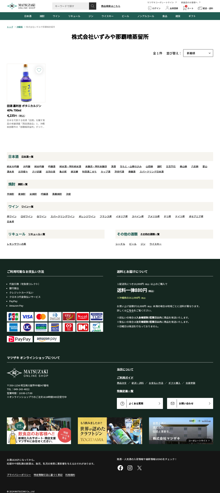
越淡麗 (74, 171)
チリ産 (167, 216)
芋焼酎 (10, 194)
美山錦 (183, 166)
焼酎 (42, 16)
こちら (130, 310)
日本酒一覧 (27, 156)
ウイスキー (108, 16)
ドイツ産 (180, 216)
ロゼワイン (27, 216)
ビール (125, 16)
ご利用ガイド (125, 377)
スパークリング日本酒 (152, 171)
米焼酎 (33, 194)
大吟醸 (26, 166)
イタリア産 (122, 216)
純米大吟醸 (13, 166)
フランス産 (106, 216)
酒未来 (10, 171)
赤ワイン (11, 216)
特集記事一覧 (125, 391)
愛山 (204, 166)
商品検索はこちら (110, 6)
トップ (10, 27)
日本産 (10, 221)
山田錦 (149, 166)
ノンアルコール (145, 16)
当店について (125, 369)
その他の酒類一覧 (150, 234)
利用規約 (70, 474)
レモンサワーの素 (16, 244)
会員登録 (190, 383)
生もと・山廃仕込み (131, 166)
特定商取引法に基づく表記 (48, 474)
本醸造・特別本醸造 (96, 166)
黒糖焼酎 (57, 194)
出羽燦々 (23, 171)
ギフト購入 (174, 383)
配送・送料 (138, 383)
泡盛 (68, 194)
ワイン (56, 16)
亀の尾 (63, 171)
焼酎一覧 (23, 184)
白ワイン (41, 216)
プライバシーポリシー (19, 474)
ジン (91, 16)
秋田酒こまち (89, 171)
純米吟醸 (39, 166)
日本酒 (27, 16)
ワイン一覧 (27, 206)
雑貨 (177, 16)
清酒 (113, 166)
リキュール (74, 16)
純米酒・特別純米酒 (70, 166)
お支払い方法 (156, 383)
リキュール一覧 (36, 234)
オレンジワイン (87, 216)
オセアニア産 (196, 216)
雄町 (159, 166)
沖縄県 (19, 27)
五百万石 (171, 166)
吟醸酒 (51, 166)
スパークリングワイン (63, 216)
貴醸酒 (131, 171)
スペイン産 (138, 216)
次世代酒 (119, 171)
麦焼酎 (21, 194)
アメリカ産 (154, 216)
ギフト (192, 16)
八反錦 (194, 166)
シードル (120, 244)
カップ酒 (105, 171)
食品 (164, 16)
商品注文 (121, 383)
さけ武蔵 (37, 171)
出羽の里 (50, 171)
